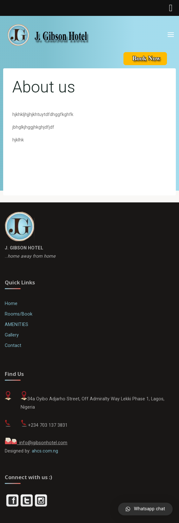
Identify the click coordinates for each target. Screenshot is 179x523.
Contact (13, 345)
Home (11, 303)
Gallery (12, 335)
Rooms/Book (18, 314)
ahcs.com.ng (45, 451)
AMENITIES (16, 324)
